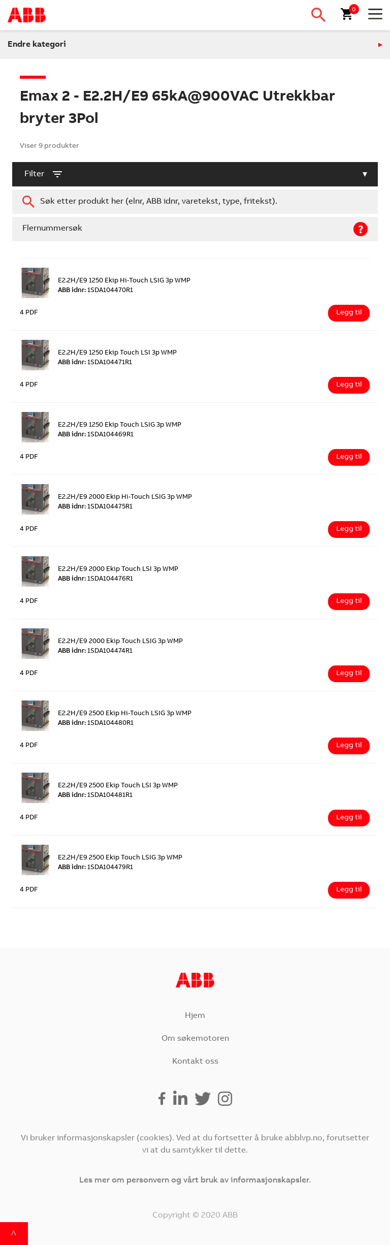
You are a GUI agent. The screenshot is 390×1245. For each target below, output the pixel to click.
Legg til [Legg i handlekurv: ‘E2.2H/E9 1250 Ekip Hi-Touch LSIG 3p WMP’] (349, 312)
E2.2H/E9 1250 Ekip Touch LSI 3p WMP (117, 353)
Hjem (195, 1016)
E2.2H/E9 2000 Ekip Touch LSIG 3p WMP (120, 642)
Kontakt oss (195, 1062)
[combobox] (195, 201)
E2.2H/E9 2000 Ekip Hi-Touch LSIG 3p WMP (125, 497)
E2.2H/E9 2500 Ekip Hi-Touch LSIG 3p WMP (124, 714)
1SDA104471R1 (95, 363)
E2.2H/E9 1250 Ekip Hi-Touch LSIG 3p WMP (124, 281)
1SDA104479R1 (95, 868)
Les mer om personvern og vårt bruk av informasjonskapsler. (195, 1180)
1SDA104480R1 (96, 723)
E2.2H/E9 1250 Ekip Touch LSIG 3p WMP (119, 425)
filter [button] (43, 174)
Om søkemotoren (195, 1039)
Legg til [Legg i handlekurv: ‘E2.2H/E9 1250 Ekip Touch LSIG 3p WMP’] (349, 457)
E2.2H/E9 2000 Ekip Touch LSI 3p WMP (118, 569)
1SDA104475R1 (95, 507)
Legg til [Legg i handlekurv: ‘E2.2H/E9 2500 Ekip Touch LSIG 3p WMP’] (349, 889)
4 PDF (29, 313)
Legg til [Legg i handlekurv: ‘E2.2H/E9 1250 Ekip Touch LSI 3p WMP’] (349, 385)
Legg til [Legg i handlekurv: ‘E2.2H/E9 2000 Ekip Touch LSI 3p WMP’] (349, 601)
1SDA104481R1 (95, 795)
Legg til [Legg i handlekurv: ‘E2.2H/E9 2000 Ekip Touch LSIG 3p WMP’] (349, 673)
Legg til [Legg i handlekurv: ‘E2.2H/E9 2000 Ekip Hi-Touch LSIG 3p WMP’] (349, 529)
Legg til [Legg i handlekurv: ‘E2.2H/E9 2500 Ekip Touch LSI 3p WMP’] (349, 817)
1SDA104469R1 (96, 435)
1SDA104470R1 (95, 291)
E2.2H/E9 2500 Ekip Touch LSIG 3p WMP (120, 858)
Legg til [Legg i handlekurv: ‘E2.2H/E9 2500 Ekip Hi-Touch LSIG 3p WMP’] (349, 745)
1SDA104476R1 (95, 579)
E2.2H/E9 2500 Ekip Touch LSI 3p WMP (118, 786)
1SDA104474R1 (95, 651)
